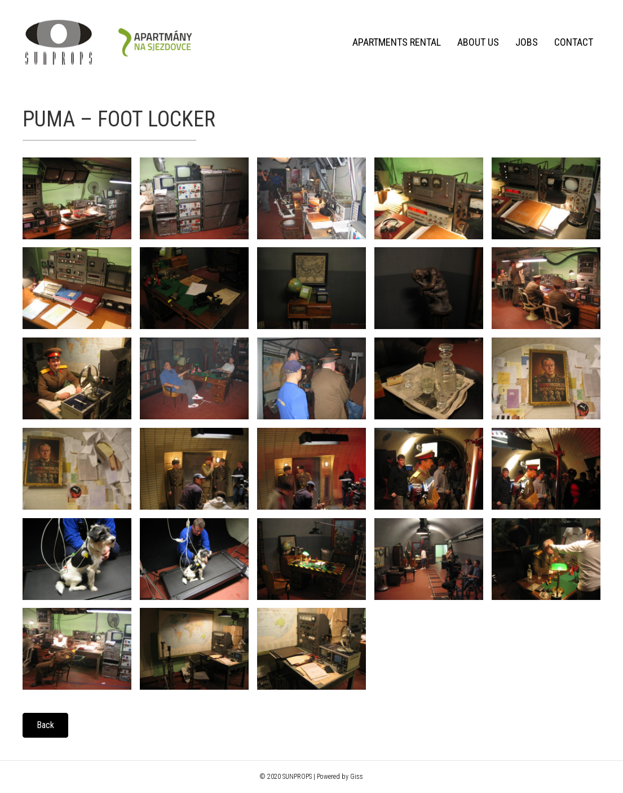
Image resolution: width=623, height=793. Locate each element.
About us (477, 42)
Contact (573, 42)
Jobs (526, 42)
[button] (45, 725)
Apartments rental (396, 42)
